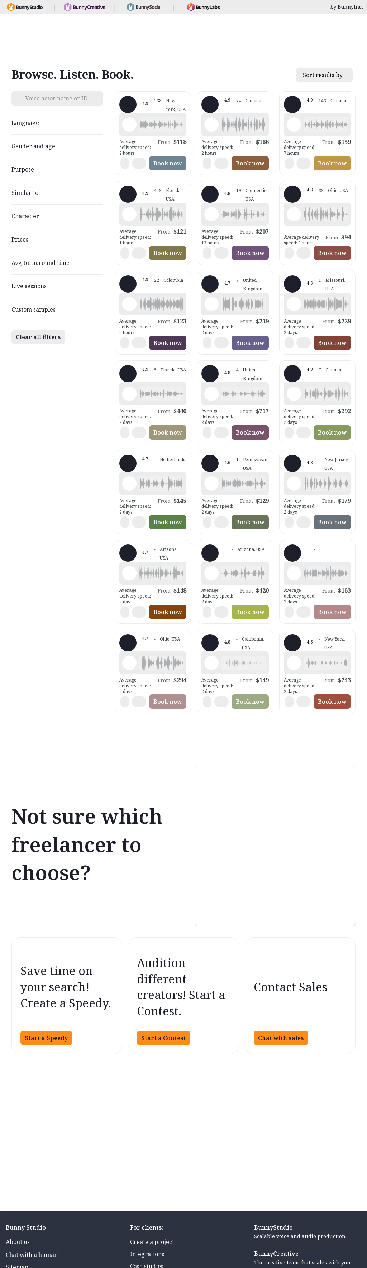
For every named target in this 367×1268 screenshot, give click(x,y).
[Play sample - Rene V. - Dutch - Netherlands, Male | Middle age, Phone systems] (129, 483)
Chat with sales (281, 1038)
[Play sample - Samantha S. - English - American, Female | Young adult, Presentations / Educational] (211, 483)
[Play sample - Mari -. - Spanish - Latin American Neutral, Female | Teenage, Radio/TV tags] (129, 394)
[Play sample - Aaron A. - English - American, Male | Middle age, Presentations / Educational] (294, 304)
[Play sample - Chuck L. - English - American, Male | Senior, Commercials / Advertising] (211, 124)
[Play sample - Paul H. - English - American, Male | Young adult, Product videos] (129, 573)
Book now (167, 163)
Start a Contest (163, 1038)
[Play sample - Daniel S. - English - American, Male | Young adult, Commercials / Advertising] (211, 663)
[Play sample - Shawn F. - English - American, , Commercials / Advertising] (129, 663)
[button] (161, 124)
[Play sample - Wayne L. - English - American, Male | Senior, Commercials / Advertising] (129, 214)
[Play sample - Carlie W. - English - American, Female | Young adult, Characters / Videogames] (294, 394)
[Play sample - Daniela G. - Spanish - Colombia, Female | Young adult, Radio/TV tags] (129, 304)
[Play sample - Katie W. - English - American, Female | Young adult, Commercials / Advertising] (129, 124)
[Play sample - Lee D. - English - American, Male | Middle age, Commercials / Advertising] (211, 573)
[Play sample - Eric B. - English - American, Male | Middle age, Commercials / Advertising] (294, 214)
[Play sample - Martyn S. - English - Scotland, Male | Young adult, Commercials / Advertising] (294, 573)
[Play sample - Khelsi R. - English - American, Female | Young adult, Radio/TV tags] (294, 663)
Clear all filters (38, 337)
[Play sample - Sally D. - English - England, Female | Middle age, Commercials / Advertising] (211, 394)
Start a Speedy (46, 1038)
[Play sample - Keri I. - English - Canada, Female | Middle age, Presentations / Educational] (294, 124)
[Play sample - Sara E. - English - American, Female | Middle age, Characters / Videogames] (211, 214)
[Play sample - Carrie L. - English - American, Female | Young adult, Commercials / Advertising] (294, 483)
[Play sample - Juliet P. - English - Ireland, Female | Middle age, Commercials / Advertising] (211, 304)
